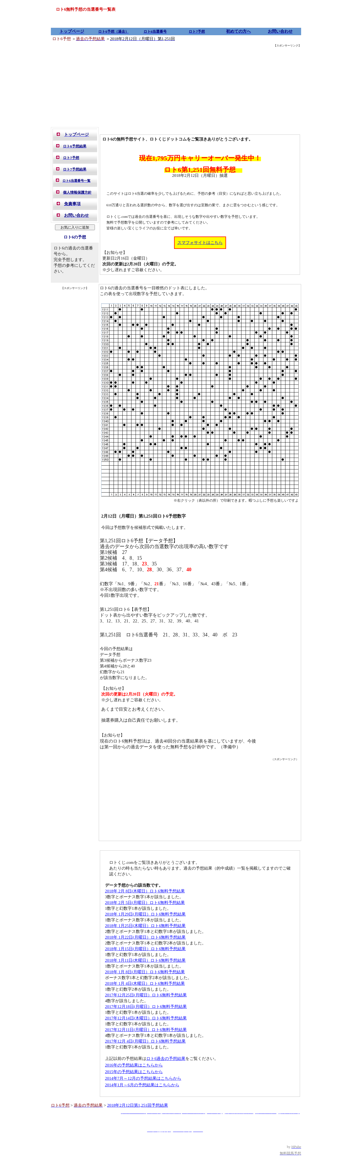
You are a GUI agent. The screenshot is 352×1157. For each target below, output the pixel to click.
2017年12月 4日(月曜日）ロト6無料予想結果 (145, 1041)
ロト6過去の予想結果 (166, 1058)
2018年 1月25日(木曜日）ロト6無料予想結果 (145, 926)
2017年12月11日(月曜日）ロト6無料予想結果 (146, 1029)
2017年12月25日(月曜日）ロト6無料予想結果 (146, 995)
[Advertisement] (176, 86)
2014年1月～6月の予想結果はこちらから (142, 1085)
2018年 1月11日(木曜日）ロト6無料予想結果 (145, 960)
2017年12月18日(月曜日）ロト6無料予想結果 (146, 1006)
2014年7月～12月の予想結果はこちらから (143, 1078)
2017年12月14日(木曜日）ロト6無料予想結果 (146, 1018)
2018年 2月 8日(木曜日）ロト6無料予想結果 (145, 891)
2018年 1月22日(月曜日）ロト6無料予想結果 (145, 937)
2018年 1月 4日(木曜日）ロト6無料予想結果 (145, 983)
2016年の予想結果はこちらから (134, 1065)
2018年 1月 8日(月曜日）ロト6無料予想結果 (145, 972)
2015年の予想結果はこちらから (134, 1072)
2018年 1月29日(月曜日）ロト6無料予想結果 (145, 914)
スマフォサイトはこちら (200, 242)
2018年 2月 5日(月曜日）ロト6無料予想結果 (145, 902)
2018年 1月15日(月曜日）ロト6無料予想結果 (145, 949)
